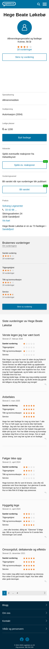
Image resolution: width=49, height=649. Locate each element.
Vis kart (6, 220)
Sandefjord (8, 229)
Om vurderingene (9, 246)
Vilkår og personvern (13, 629)
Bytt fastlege (24, 137)
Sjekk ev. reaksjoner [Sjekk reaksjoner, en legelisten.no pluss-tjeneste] (24, 165)
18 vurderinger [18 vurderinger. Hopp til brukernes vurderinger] (24, 49)
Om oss (6, 613)
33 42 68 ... (11, 209)
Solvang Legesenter (12, 206)
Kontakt (6, 621)
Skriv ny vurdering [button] (24, 57)
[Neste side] (44, 593)
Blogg (5, 605)
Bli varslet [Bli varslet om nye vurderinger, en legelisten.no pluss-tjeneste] (25, 189)
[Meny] (45, 4)
